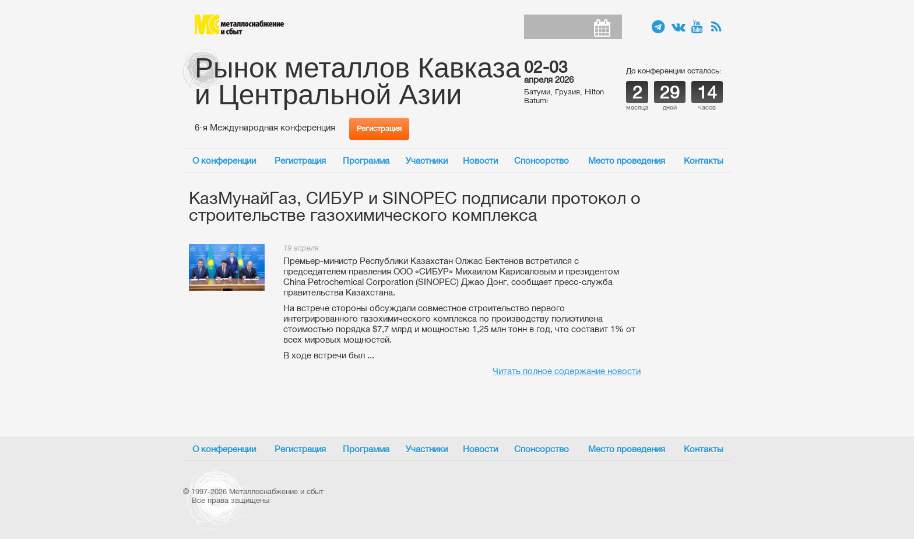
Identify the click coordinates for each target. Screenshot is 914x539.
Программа (366, 160)
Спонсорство (541, 160)
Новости (480, 160)
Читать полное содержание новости (567, 371)
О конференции (224, 160)
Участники (427, 160)
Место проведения (626, 160)
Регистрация (379, 128)
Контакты (703, 160)
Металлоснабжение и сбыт (239, 24)
